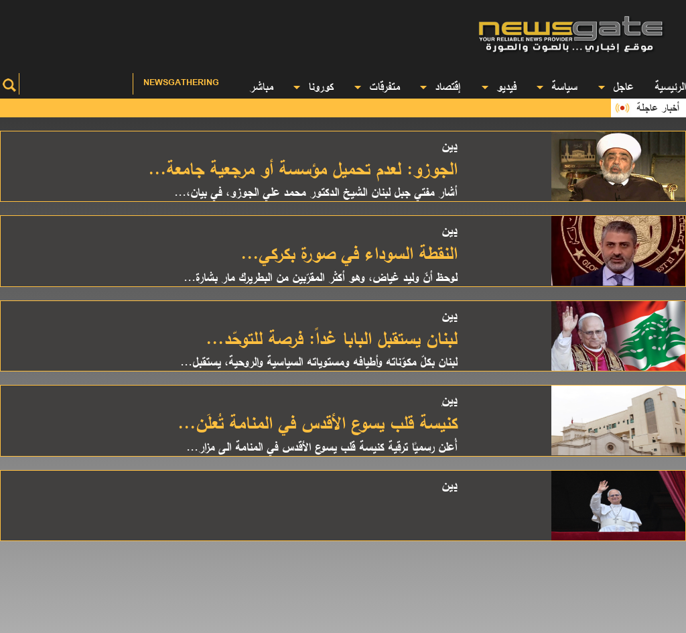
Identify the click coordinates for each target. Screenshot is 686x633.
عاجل (616, 86)
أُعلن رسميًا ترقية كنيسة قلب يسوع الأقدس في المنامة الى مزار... (321, 446)
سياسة (557, 86)
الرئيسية (670, 86)
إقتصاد (440, 86)
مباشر (261, 86)
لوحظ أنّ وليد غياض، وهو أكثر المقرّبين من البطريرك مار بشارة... (320, 277)
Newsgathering (181, 82)
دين (449, 145)
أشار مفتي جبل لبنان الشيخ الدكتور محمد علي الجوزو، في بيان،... (315, 192)
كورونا (313, 86)
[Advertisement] (228, 30)
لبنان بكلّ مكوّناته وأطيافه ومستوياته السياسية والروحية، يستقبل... (318, 361)
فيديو (499, 86)
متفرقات (376, 86)
